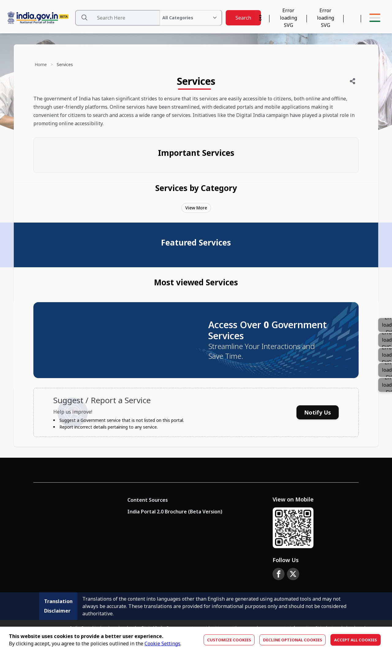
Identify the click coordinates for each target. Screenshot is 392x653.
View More (196, 208)
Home (41, 64)
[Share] (352, 81)
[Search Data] (148, 17)
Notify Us (317, 412)
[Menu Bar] (375, 18)
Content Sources (147, 500)
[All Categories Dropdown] (191, 17)
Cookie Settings (162, 643)
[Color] (385, 385)
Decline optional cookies (292, 640)
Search (243, 17)
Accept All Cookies (355, 640)
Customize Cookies (229, 640)
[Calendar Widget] (288, 18)
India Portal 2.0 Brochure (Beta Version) (174, 511)
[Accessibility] (325, 18)
